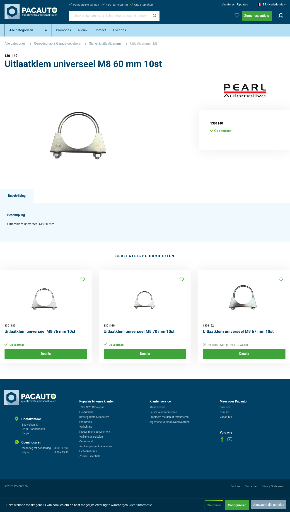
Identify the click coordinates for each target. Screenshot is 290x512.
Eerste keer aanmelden (163, 412)
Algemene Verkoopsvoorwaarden (170, 422)
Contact (224, 412)
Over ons (225, 407)
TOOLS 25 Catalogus (91, 407)
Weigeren (214, 505)
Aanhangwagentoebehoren (95, 446)
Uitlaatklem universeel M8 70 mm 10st (139, 331)
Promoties (85, 422)
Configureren (237, 505)
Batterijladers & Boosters (94, 417)
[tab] (17, 196)
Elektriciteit (86, 412)
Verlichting (85, 426)
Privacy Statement (273, 486)
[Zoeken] (155, 16)
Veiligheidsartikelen (91, 436)
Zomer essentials (256, 15)
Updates (242, 4)
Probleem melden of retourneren (169, 417)
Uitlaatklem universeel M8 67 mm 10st (238, 331)
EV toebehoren (88, 451)
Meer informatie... (141, 505)
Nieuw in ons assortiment (94, 431)
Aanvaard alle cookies (268, 505)
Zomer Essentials (89, 456)
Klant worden (157, 407)
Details (46, 354)
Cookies (235, 486)
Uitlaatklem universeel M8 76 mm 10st (40, 331)
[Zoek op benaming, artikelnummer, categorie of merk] (109, 16)
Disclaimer (251, 486)
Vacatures (228, 4)
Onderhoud (86, 441)
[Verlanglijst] (235, 15)
